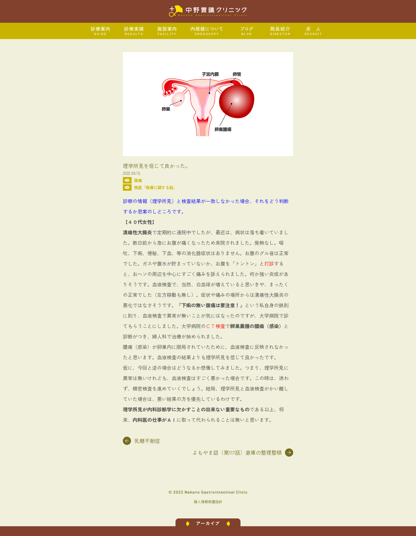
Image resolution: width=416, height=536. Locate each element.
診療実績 (134, 31)
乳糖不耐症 (147, 441)
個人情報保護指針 (208, 501)
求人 (313, 31)
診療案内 (100, 31)
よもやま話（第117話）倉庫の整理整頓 (237, 452)
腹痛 (138, 180)
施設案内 (167, 31)
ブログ (247, 31)
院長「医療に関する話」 (155, 187)
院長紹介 (280, 31)
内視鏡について (207, 31)
